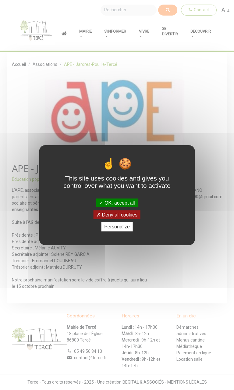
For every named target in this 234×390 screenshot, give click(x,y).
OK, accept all (117, 203)
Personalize (117, 226)
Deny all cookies (117, 214)
